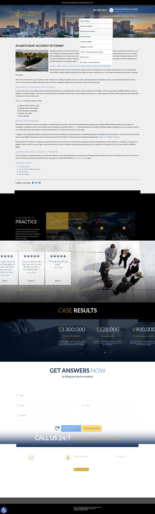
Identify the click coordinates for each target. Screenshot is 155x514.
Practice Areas (85, 16)
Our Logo (125, 16)
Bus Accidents (24, 172)
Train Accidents (24, 174)
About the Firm (73, 16)
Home (64, 16)
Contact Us (135, 16)
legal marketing (89, 508)
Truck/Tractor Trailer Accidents (29, 169)
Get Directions (82, 469)
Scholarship (116, 16)
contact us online (80, 158)
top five (21, 101)
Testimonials (106, 16)
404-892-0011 (100, 10)
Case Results (95, 16)
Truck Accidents (24, 166)
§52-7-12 (75, 127)
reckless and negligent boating (108, 137)
